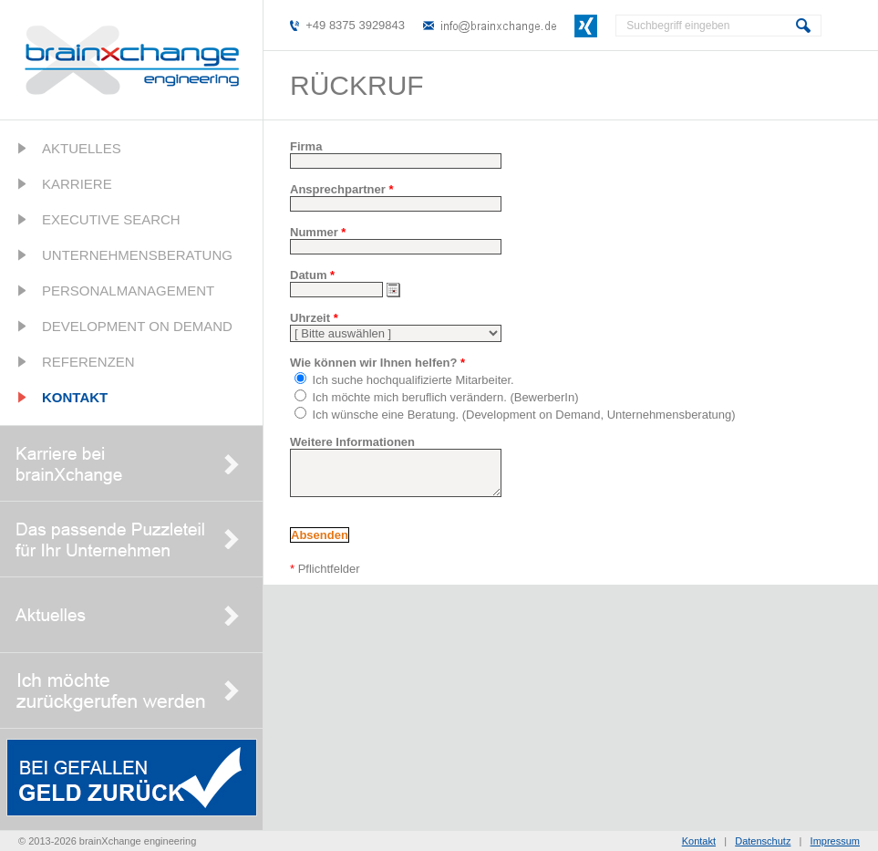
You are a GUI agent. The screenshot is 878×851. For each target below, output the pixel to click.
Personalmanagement (128, 290)
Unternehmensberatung (137, 255)
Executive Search (111, 219)
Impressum (835, 840)
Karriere (77, 184)
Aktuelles (81, 148)
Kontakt (75, 397)
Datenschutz (762, 840)
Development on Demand (137, 326)
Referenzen (88, 361)
